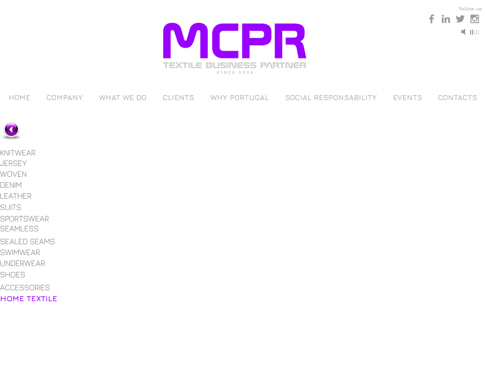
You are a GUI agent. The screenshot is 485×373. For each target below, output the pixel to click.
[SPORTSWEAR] (26, 218)
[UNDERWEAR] (24, 263)
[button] (121, 173)
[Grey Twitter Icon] (460, 19)
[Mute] (464, 32)
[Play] (370, 32)
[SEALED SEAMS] (29, 241)
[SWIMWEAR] (24, 252)
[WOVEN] (24, 174)
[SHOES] (23, 274)
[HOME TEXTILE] (28, 298)
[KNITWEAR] (25, 152)
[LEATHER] (23, 196)
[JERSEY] (23, 163)
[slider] (475, 32)
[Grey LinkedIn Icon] (446, 19)
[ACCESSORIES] (26, 287)
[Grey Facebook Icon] (431, 19)
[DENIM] (23, 185)
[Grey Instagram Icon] (475, 19)
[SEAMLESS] (25, 228)
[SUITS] (24, 207)
